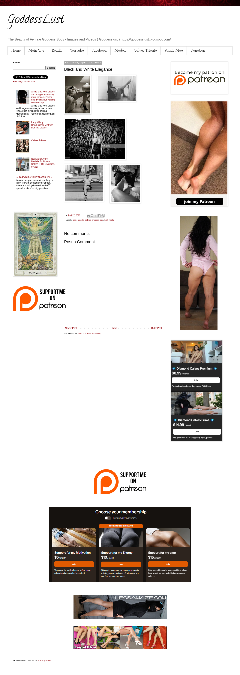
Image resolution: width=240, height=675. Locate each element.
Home (16, 50)
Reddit (57, 50)
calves (88, 220)
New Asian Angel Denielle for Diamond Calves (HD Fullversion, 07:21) (43, 163)
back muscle (78, 220)
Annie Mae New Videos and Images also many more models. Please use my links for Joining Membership (43, 97)
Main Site (36, 50)
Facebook (99, 50)
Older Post (156, 328)
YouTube (77, 50)
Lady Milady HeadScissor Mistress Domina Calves (42, 125)
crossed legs (97, 220)
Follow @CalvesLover (24, 81)
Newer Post (71, 328)
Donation (198, 50)
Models (120, 50)
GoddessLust (35, 20)
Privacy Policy (45, 660)
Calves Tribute (145, 50)
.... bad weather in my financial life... (34, 177)
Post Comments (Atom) (89, 333)
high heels (109, 220)
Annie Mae (174, 50)
